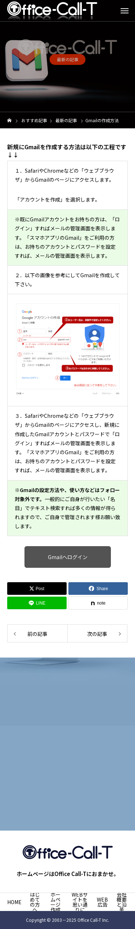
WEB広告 (102, 902)
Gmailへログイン (67, 557)
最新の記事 (67, 60)
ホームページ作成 (55, 902)
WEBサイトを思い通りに (80, 902)
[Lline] (37, 603)
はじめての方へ (35, 902)
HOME (14, 902)
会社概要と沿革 (122, 902)
